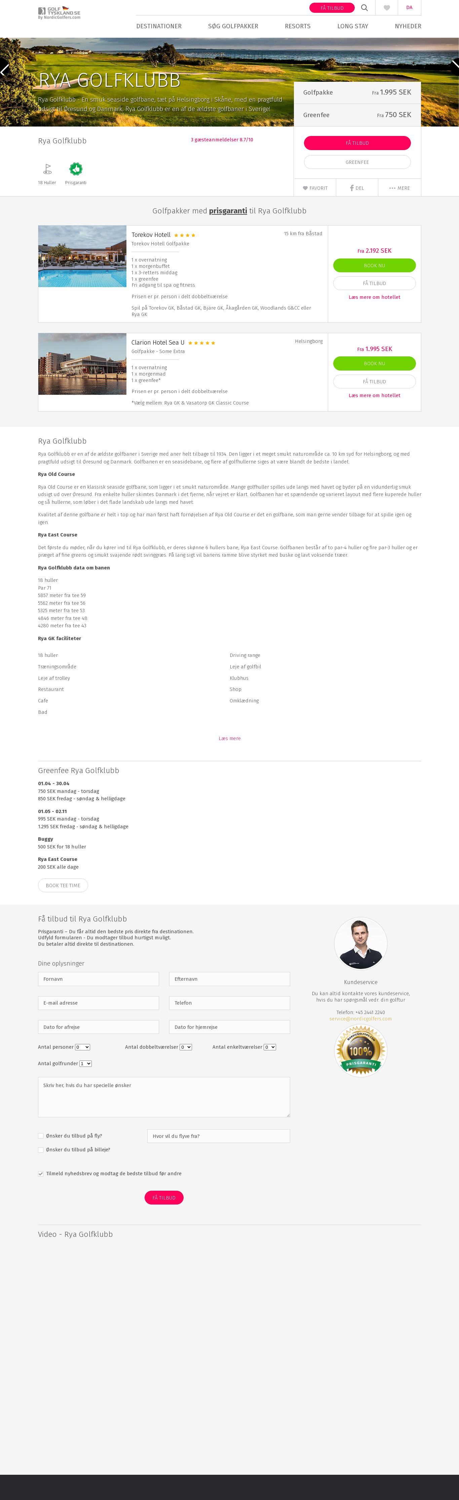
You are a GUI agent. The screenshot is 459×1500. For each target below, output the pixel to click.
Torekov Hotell (150, 260)
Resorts (298, 26)
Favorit (315, 213)
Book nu (374, 291)
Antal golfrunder (58, 1089)
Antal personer (56, 1073)
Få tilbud (332, 8)
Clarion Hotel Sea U (158, 368)
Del (357, 213)
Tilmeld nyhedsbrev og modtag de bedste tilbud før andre (113, 1199)
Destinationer (159, 26)
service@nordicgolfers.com (361, 1044)
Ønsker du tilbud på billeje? (77, 1175)
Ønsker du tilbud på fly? (73, 1161)
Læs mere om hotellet (374, 323)
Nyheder (408, 26)
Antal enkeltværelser (238, 1073)
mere (399, 213)
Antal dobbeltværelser (152, 1073)
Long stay (352, 26)
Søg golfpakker (233, 26)
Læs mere (230, 764)
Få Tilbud (357, 169)
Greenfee (357, 187)
